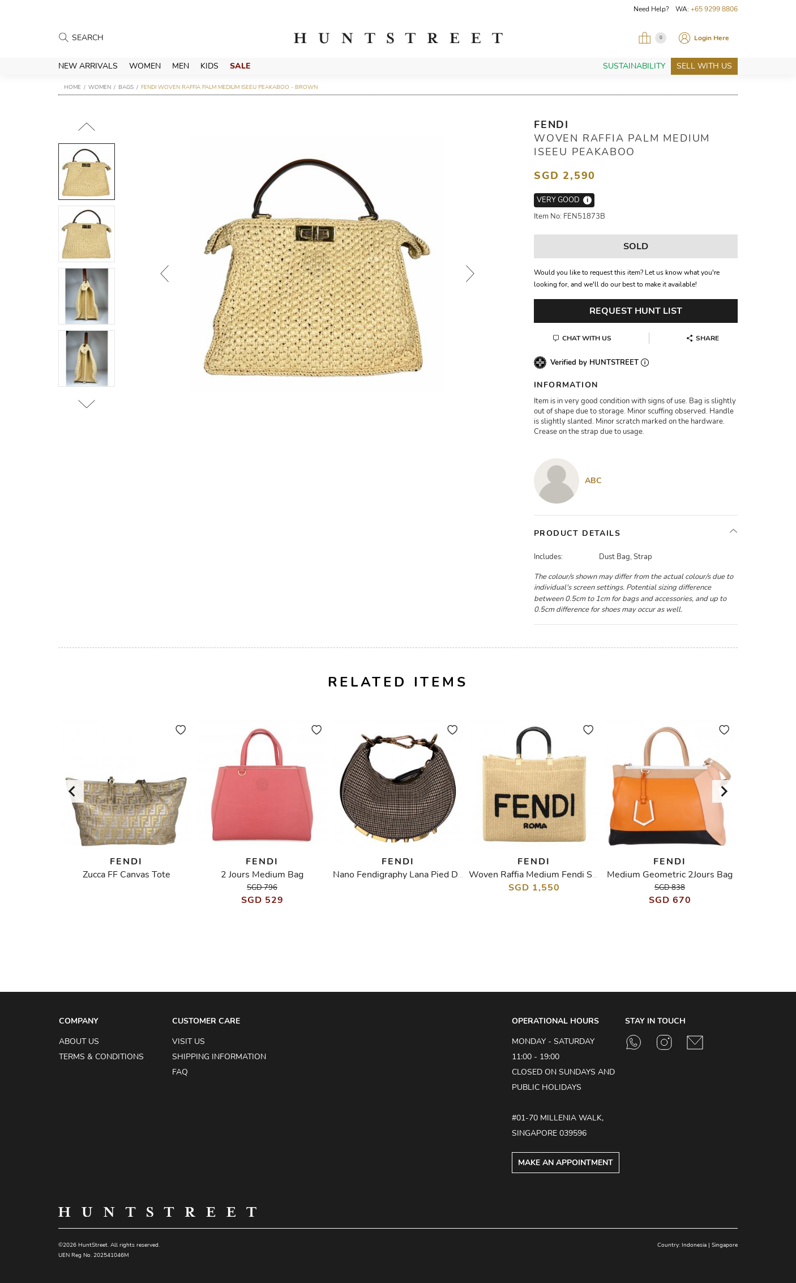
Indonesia (694, 1245)
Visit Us (188, 1041)
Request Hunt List (635, 311)
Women (145, 66)
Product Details (577, 533)
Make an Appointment (565, 1162)
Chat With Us (586, 338)
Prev (164, 273)
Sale (240, 66)
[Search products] (122, 38)
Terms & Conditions (101, 1056)
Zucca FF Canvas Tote (126, 874)
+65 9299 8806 (714, 9)
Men (180, 66)
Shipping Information (219, 1056)
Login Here (711, 37)
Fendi (551, 124)
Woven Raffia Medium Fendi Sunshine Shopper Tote (575, 874)
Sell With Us (704, 66)
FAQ (180, 1072)
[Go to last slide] (72, 791)
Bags (126, 87)
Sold (635, 246)
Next (469, 273)
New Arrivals (88, 66)
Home (72, 87)
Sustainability (634, 66)
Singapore (725, 1245)
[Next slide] (723, 791)
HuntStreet (398, 38)
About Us (79, 1041)
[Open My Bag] (652, 38)
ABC (593, 480)
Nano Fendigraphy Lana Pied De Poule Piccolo (426, 874)
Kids (209, 66)
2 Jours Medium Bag (262, 874)
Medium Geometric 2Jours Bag (670, 874)
